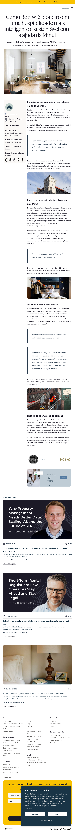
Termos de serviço (33, 757)
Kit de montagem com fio (12, 726)
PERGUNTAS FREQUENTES (60, 738)
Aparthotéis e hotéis (10, 772)
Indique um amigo (33, 747)
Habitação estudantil (10, 775)
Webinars (30, 729)
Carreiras (53, 726)
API (4, 756)
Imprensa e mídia (56, 724)
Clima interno (7, 750)
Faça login (65, 8)
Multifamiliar (7, 777)
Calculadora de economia (35, 734)
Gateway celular (8, 729)
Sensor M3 (7, 721)
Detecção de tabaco (10, 748)
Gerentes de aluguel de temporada (11, 768)
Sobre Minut (54, 721)
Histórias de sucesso (34, 731)
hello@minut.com (56, 740)
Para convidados (32, 749)
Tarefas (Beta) (8, 731)
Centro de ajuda (55, 735)
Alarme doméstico (9, 745)
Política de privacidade (34, 760)
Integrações (31, 741)
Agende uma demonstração (59, 743)
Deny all (35, 814)
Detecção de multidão (11, 743)
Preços (29, 721)
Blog (28, 724)
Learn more (28, 808)
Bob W (29, 110)
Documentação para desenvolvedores (34, 738)
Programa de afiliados (34, 744)
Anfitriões (6, 765)
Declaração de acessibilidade (36, 762)
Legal (29, 755)
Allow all (57, 814)
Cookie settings (46, 820)
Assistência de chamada (11, 753)
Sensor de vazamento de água (13, 724)
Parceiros (30, 726)
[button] (72, 8)
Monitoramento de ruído (11, 740)
